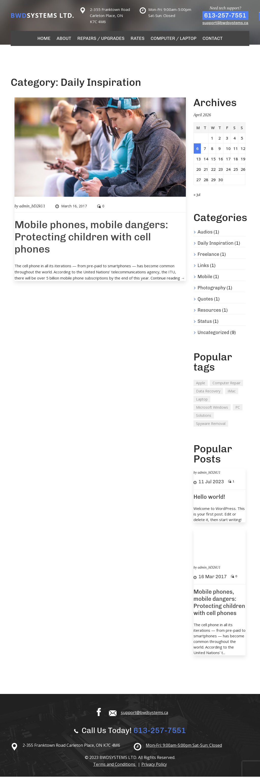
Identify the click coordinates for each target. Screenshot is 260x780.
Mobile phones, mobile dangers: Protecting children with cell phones (91, 240)
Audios (205, 235)
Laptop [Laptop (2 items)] (202, 402)
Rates (137, 40)
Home (50, 40)
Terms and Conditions (114, 767)
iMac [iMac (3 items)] (232, 394)
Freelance (208, 257)
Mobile (205, 280)
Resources (209, 313)
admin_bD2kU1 (32, 209)
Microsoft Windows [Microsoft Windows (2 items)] (212, 410)
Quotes (205, 302)
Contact (206, 40)
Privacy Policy (154, 767)
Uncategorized (213, 336)
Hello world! (209, 500)
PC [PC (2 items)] (237, 410)
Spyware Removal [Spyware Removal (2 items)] (210, 426)
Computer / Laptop (170, 40)
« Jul (196, 197)
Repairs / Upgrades (103, 40)
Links (203, 269)
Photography (212, 291)
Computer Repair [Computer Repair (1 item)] (226, 386)
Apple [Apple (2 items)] (200, 386)
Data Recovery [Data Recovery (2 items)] (208, 394)
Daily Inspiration (216, 246)
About (69, 40)
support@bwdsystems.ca (225, 23)
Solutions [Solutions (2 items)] (203, 418)
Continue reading (168, 281)
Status (205, 324)
